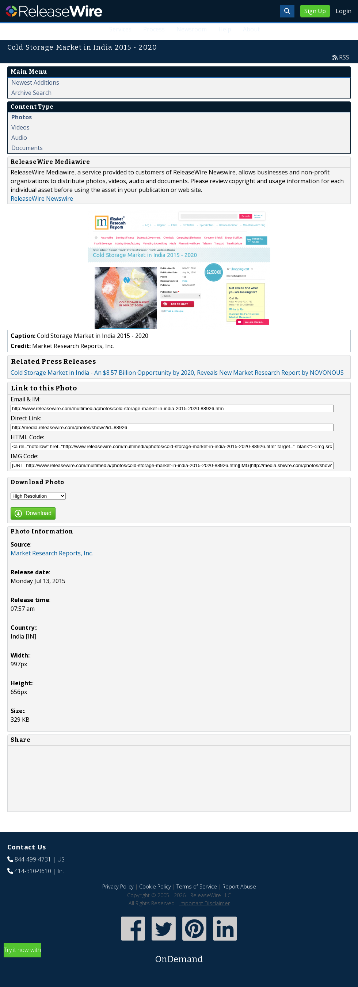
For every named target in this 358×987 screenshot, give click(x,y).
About (251, 29)
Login (343, 11)
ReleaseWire (54, 11)
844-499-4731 (33, 859)
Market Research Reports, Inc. (52, 553)
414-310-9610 (33, 871)
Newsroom (191, 29)
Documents (27, 148)
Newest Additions (35, 82)
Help (224, 29)
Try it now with (179, 956)
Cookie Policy (155, 886)
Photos (21, 117)
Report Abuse (239, 886)
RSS (344, 57)
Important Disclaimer (204, 903)
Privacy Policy (118, 886)
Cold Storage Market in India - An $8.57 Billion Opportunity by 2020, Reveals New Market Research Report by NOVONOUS (177, 373)
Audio (19, 138)
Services (120, 29)
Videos (20, 127)
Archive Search (31, 93)
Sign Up (315, 11)
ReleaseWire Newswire (42, 198)
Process (154, 29)
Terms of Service (196, 886)
